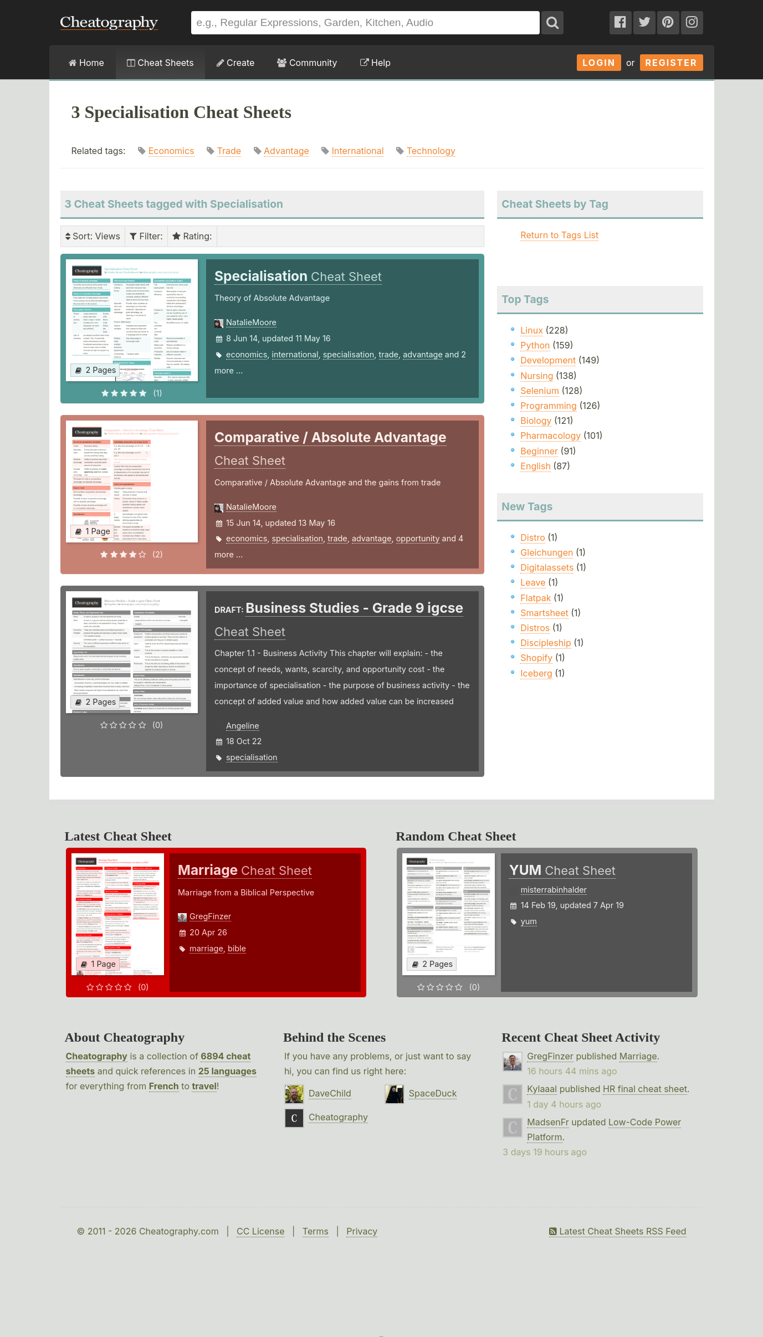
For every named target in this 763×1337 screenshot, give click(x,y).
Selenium (539, 390)
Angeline (242, 725)
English (535, 466)
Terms (316, 1231)
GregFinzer (210, 916)
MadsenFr (548, 1122)
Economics (171, 150)
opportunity (418, 538)
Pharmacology (550, 435)
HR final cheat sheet (645, 1088)
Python (535, 345)
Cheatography (96, 1056)
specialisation (349, 354)
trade (388, 354)
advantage (423, 354)
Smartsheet (544, 612)
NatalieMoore (251, 322)
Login (599, 62)
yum (529, 921)
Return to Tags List (559, 234)
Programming (548, 405)
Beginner (539, 451)
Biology (535, 420)
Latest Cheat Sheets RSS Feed (617, 1231)
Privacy (361, 1231)
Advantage (286, 150)
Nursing (536, 375)
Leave (532, 582)
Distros (535, 627)
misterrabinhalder (554, 889)
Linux (531, 330)
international (295, 354)
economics (246, 354)
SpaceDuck (433, 1093)
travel (204, 1086)
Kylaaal (542, 1088)
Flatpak (535, 597)
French (164, 1086)
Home (86, 62)
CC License (261, 1231)
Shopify (536, 657)
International (358, 150)
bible (237, 948)
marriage (206, 948)
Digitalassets (546, 567)
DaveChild (330, 1093)
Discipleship (545, 642)
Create (236, 62)
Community (307, 62)
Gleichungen (546, 552)
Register (672, 62)
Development (548, 360)
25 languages (227, 1071)
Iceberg (536, 673)
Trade (229, 150)
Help (375, 62)
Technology (431, 150)
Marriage (638, 1056)
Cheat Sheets (160, 62)
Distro (532, 537)
